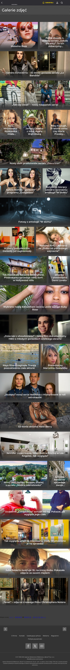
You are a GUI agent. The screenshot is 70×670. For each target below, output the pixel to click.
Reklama (46, 636)
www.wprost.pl (61, 663)
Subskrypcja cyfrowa (34, 636)
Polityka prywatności (35, 639)
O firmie (14, 636)
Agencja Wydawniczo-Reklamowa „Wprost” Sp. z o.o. (40, 657)
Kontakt (22, 636)
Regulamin (55, 636)
